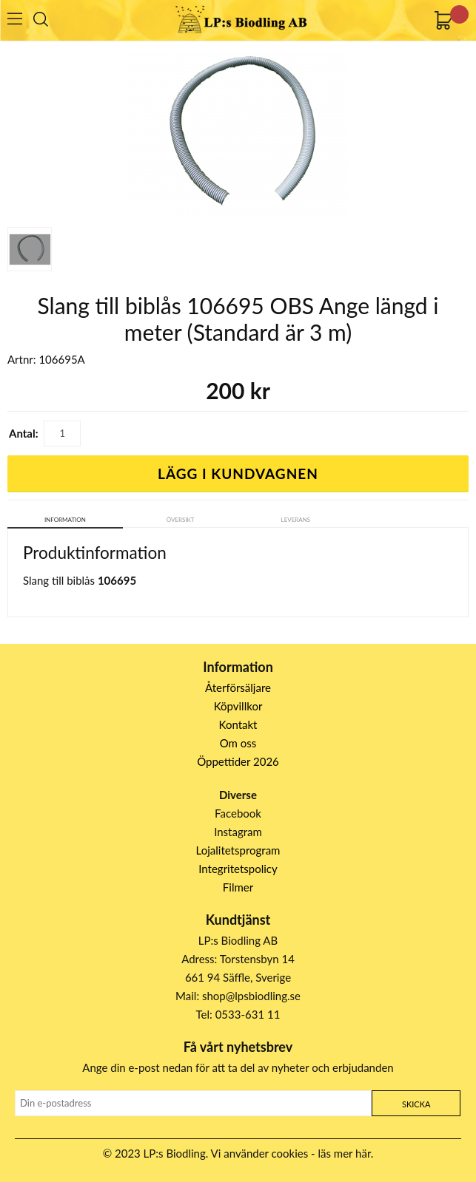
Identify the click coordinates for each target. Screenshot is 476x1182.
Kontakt (238, 724)
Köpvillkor (238, 706)
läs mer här (344, 1153)
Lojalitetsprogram (238, 850)
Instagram (238, 831)
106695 (117, 580)
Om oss (238, 743)
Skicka (416, 1104)
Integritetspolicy (238, 868)
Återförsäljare (238, 687)
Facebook (238, 813)
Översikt (181, 519)
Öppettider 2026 (238, 761)
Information (65, 519)
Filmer (238, 887)
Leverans (296, 519)
